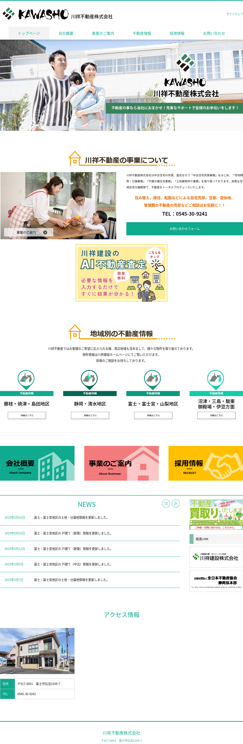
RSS (176, 503)
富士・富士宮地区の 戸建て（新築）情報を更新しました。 (73, 533)
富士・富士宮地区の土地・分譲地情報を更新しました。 (71, 517)
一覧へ (166, 503)
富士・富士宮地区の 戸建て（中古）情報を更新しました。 (73, 564)
